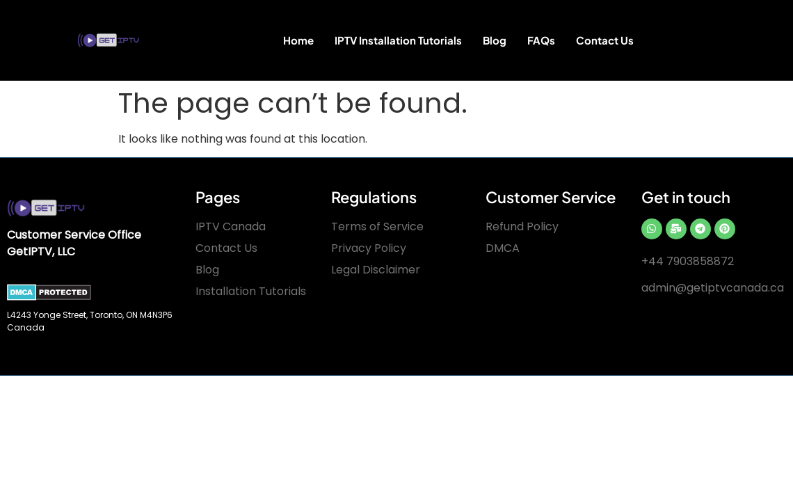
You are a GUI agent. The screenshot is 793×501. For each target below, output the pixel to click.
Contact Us (605, 40)
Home (298, 40)
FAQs (541, 40)
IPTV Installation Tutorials (398, 40)
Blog (494, 40)
